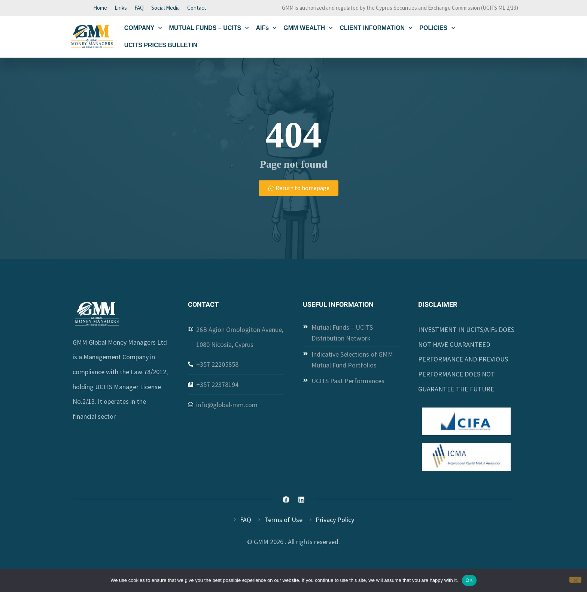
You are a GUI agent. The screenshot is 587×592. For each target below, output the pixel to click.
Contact (196, 8)
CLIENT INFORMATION (376, 29)
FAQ (139, 8)
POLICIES (437, 29)
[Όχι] (575, 580)
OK (469, 580)
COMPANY (143, 29)
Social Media (165, 8)
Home (100, 8)
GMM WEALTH (308, 29)
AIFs (266, 29)
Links (121, 8)
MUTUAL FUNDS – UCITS (209, 29)
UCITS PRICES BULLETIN (161, 46)
